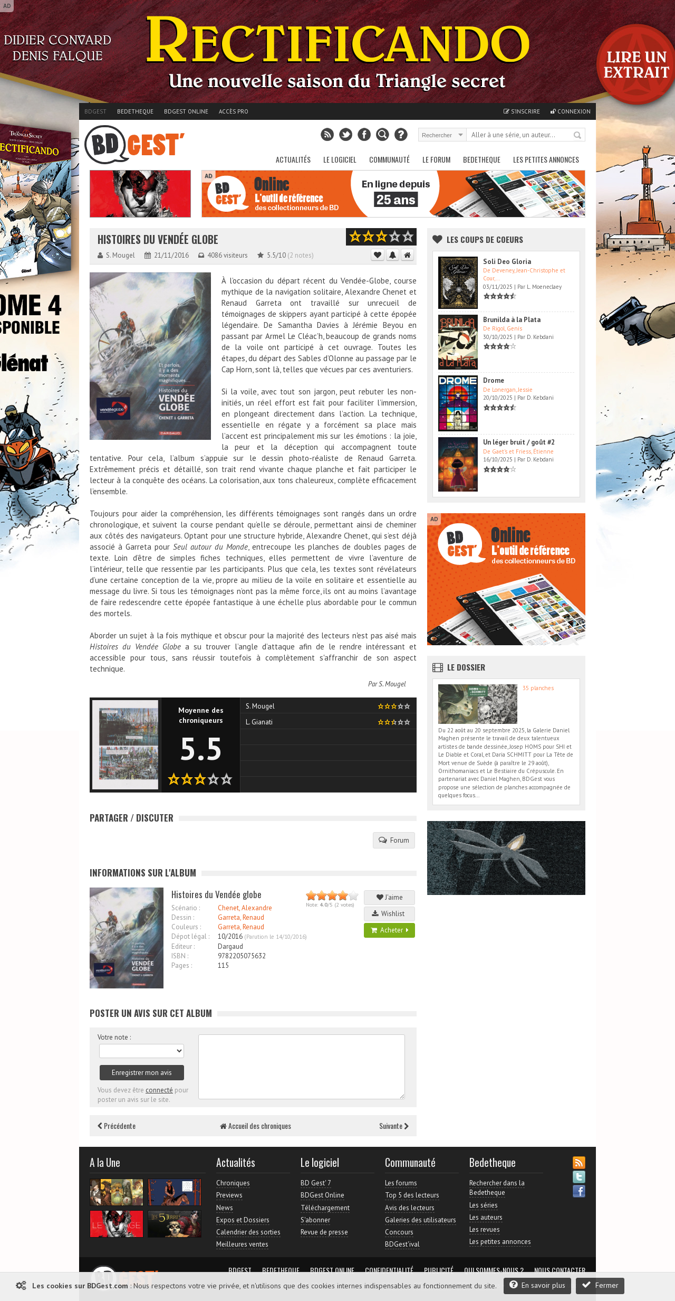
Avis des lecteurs (410, 1207)
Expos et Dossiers (242, 1219)
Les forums (401, 1183)
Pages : (181, 965)
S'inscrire (522, 111)
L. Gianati (259, 722)
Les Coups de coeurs (485, 239)
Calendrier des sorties (248, 1232)
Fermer (600, 1285)
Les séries (483, 1205)
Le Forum (436, 159)
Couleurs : (186, 926)
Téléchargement (325, 1207)
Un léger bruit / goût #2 (519, 442)
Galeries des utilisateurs (420, 1219)
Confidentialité (389, 1270)
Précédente (117, 1125)
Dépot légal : (190, 936)
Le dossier (466, 667)
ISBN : (179, 955)
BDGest (95, 111)
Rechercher (578, 135)
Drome (493, 380)
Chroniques (233, 1183)
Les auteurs (486, 1217)
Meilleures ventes (242, 1244)
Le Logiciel (339, 159)
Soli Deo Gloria (507, 261)
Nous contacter (559, 1270)
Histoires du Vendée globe (158, 239)
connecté (159, 1090)
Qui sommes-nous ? (494, 1270)
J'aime (390, 897)
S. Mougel (392, 684)
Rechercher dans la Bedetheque (497, 1188)
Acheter (390, 930)
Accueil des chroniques (255, 1125)
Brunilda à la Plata (512, 319)
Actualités (293, 159)
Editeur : (183, 946)
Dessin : (182, 917)
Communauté (389, 159)
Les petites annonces (546, 159)
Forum (394, 840)
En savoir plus (537, 1285)
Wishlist (390, 913)
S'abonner (315, 1219)
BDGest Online (186, 111)
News (224, 1207)
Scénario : (185, 907)
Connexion (571, 111)
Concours (399, 1232)
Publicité (439, 1270)
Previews (229, 1195)
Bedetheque (135, 111)
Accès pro (233, 111)
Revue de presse (324, 1232)
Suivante (394, 1125)
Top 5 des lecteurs (412, 1195)
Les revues (484, 1229)
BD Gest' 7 (316, 1183)
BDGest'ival (402, 1244)
